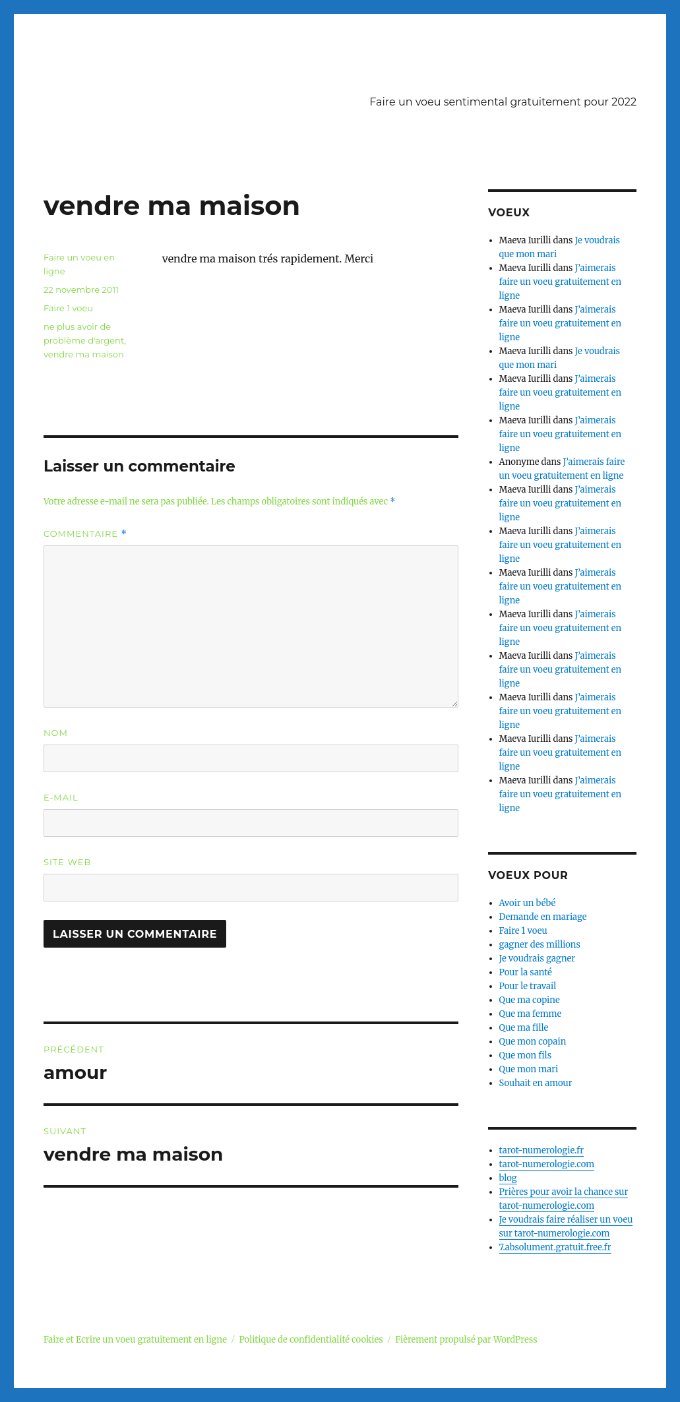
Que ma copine (529, 1000)
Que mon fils (525, 1055)
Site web (67, 862)
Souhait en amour (535, 1083)
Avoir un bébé (527, 903)
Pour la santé (525, 972)
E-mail (61, 797)
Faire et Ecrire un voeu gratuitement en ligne (135, 1339)
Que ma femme (530, 1014)
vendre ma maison (84, 354)
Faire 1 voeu (68, 308)
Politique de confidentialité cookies (311, 1339)
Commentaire (85, 533)
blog (508, 1178)
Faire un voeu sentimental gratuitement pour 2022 (502, 102)
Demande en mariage (543, 917)
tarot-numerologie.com (547, 1164)
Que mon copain (533, 1041)
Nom (56, 732)
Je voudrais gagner (537, 958)
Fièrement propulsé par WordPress (466, 1339)
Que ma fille (524, 1027)
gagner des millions (539, 944)
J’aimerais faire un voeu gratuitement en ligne (560, 281)
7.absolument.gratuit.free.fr (555, 1247)
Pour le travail (528, 986)
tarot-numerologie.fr (541, 1150)
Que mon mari (529, 1069)
